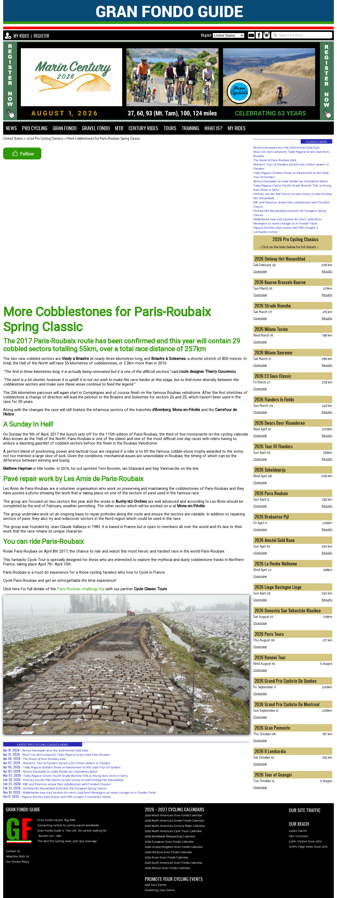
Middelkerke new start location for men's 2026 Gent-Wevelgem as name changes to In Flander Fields (89, 792)
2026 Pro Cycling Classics (45, 138)
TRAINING (190, 128)
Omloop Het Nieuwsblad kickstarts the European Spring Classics (65, 788)
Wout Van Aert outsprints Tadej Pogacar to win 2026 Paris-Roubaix (66, 754)
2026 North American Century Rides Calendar (175, 825)
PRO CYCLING (34, 128)
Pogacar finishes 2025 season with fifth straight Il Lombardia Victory (66, 796)
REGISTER (41, 36)
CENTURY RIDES (143, 128)
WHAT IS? (213, 128)
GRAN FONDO (65, 128)
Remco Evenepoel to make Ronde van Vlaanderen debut (60, 771)
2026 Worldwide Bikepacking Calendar (170, 836)
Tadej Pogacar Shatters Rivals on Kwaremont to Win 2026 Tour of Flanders (72, 767)
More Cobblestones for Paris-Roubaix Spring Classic (103, 138)
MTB (119, 128)
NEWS (11, 128)
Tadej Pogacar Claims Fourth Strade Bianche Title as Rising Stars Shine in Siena (75, 775)
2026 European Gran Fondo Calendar (169, 841)
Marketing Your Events (160, 890)
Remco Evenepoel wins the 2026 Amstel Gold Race (55, 750)
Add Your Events (155, 884)
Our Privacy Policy (17, 861)
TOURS (169, 128)
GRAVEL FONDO (96, 128)
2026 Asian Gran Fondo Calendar (167, 857)
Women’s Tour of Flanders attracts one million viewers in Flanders (67, 763)
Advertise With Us (17, 856)
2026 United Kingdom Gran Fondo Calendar (174, 847)
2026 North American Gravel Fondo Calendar (174, 820)
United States (13, 138)
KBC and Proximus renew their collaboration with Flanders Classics (67, 784)
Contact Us (13, 851)
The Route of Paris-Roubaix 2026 (44, 759)
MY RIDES (21, 36)
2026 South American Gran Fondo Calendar (173, 862)
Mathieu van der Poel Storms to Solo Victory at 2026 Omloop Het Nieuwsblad (73, 780)
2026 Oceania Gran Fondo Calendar (168, 852)
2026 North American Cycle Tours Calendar (173, 831)
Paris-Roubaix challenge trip (81, 589)
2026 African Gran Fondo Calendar (167, 868)
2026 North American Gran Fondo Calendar (173, 815)
